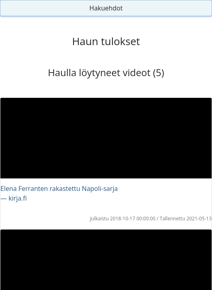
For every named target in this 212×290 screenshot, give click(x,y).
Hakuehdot (106, 8)
